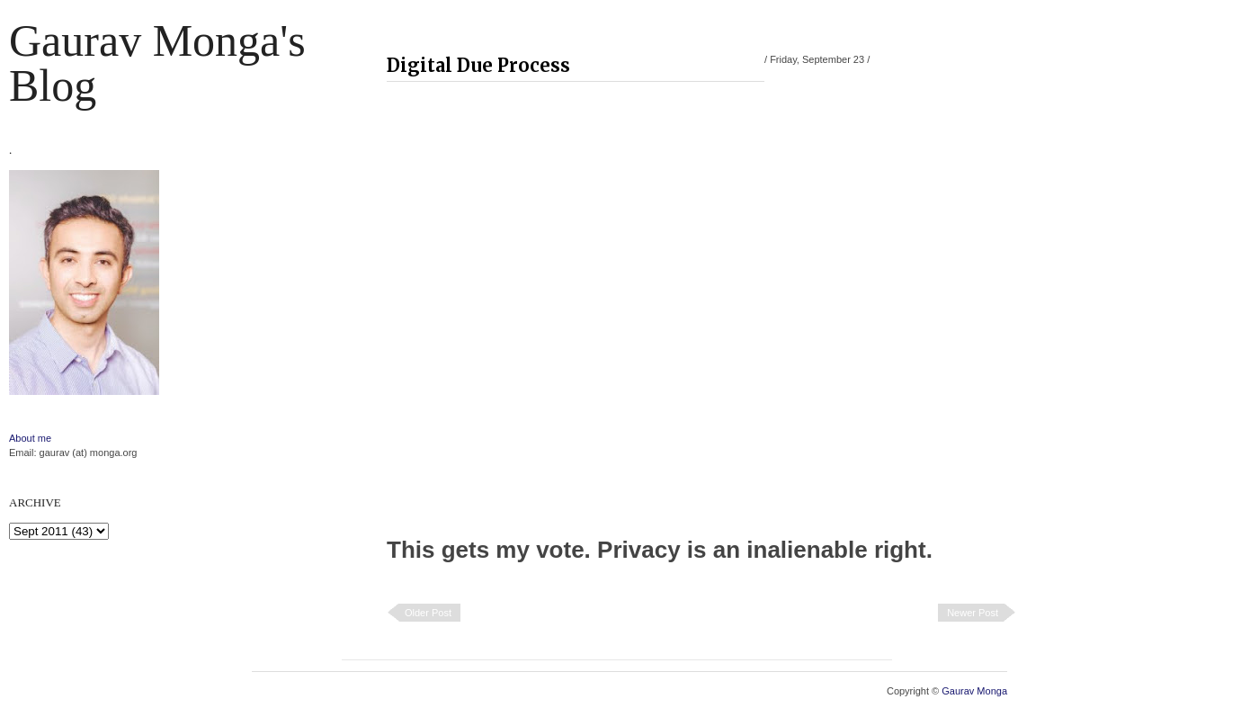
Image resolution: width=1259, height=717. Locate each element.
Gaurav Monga (974, 691)
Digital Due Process (478, 65)
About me (30, 438)
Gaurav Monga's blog (157, 63)
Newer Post (972, 612)
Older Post (428, 612)
